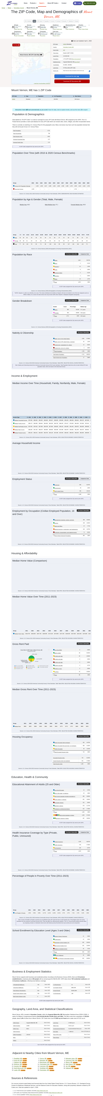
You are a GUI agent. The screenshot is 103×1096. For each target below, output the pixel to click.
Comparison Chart (84, 244)
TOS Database (13, 1073)
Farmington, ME (44, 1006)
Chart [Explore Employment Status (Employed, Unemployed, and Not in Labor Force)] (16, 35)
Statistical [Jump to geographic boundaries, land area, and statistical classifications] (71, 21)
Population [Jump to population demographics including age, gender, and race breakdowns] (46, 21)
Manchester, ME (44, 998)
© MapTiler (36, 83)
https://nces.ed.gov (49, 1047)
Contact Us (29, 1066)
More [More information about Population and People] (16, 29)
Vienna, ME (43, 995)
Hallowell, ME (70, 1004)
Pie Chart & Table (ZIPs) (71, 244)
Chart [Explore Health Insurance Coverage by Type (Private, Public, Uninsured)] (55, 29)
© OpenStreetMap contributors (44, 83)
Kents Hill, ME (18, 996)
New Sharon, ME (70, 1000)
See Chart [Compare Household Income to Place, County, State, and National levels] (30, 29)
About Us (28, 1068)
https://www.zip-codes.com (55, 1029)
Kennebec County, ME (68, 47)
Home (25, 3)
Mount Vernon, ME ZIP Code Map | (31, 54)
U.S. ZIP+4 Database (15, 1070)
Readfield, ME (18, 995)
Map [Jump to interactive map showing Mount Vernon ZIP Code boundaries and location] (34, 21)
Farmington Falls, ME (46, 1000)
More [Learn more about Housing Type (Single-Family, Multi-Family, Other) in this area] (80, 29)
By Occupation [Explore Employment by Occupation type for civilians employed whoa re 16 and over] (21, 35)
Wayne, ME (69, 998)
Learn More (77, 61)
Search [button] (41, 3)
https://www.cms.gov (58, 1045)
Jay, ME (68, 1002)
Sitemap (86, 1082)
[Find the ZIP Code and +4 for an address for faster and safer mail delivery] (28, 21)
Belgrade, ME (44, 996)
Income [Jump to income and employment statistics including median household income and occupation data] (52, 21)
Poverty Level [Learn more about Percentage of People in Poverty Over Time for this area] (59, 29)
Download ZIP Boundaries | (72, 81)
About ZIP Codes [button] (52, 3)
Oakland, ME (17, 998)
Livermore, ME (44, 1002)
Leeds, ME (17, 1006)
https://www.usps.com (42, 1027)
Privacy (80, 1082)
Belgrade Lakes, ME (71, 995)
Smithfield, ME (44, 1004)
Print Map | (16, 45)
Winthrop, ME (18, 1000)
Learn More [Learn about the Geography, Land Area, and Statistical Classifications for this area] (43, 35)
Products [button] (33, 3)
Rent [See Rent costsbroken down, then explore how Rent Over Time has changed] (46, 29)
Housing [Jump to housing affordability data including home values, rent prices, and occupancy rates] (58, 21)
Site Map (28, 1073)
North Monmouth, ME (20, 1004)
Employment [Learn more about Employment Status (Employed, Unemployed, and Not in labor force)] (71, 29)
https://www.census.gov (36, 1031)
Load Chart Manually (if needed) (76, 160)
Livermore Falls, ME (71, 996)
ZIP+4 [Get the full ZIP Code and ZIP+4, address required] (58, 35)
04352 (64, 44)
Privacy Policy (30, 1070)
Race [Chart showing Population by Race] (19, 29)
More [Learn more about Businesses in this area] (67, 29)
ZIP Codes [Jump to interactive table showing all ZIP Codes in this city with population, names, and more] (39, 21)
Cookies (94, 1082)
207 (64, 50)
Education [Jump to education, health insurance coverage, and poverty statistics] (64, 21)
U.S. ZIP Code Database (16, 1064)
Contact (64, 3)
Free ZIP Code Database (16, 1061)
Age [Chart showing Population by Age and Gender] (21, 29)
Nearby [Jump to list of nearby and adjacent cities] (76, 21)
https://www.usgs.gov (40, 1043)
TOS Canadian (30, 1061)
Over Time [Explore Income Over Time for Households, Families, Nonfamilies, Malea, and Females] (35, 29)
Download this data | (72, 76)
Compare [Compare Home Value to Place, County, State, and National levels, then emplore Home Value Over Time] (42, 29)
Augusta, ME (17, 1002)
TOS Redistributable (32, 1064)
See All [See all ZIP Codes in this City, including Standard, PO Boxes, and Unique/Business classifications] (55, 35)
